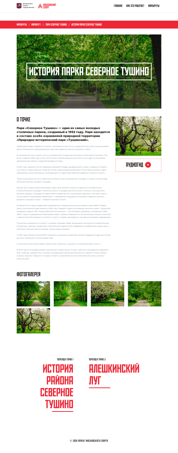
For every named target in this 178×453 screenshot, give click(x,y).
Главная (118, 6)
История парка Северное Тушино (86, 24)
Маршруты (153, 6)
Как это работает (135, 6)
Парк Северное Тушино (56, 24)
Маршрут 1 (36, 24)
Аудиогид (138, 165)
